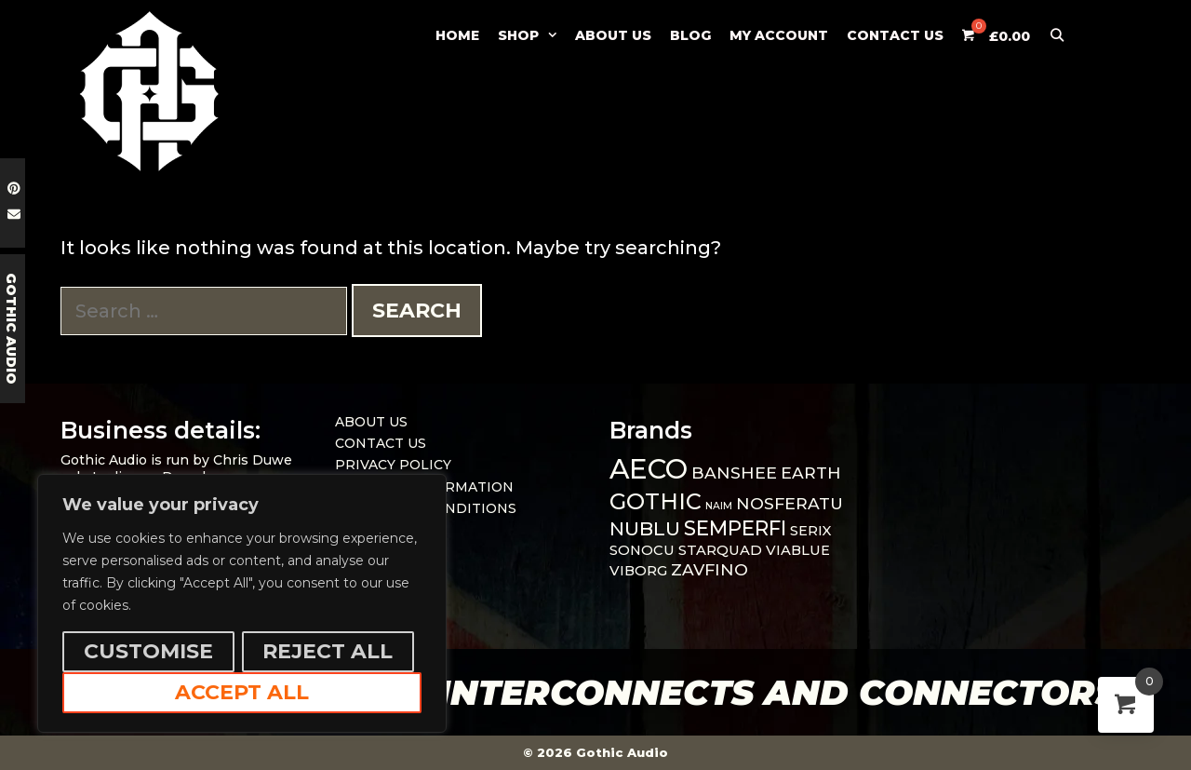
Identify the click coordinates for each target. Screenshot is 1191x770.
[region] (242, 603)
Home (457, 35)
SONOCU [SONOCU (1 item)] (642, 550)
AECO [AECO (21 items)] (648, 469)
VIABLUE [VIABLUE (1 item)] (798, 550)
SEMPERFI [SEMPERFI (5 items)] (735, 528)
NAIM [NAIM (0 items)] (718, 506)
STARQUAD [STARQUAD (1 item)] (720, 550)
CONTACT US (895, 35)
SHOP (532, 35)
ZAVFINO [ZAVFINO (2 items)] (709, 569)
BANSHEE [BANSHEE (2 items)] (734, 472)
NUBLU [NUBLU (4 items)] (644, 528)
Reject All (327, 651)
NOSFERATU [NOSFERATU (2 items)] (789, 503)
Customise (148, 651)
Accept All (242, 692)
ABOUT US (613, 35)
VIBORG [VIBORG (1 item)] (638, 570)
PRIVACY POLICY (393, 464)
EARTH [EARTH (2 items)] (811, 472)
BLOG (690, 35)
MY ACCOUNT (778, 35)
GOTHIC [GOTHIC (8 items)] (655, 501)
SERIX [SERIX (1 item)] (811, 530)
